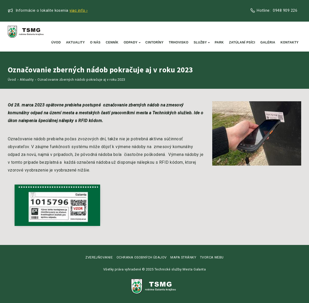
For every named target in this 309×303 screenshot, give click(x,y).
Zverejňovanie (99, 257)
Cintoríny (154, 42)
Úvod (56, 42)
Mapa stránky (183, 257)
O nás (95, 42)
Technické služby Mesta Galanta (180, 269)
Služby (202, 42)
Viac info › (78, 10)
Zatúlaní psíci (242, 42)
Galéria (267, 42)
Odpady (132, 42)
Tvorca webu (212, 257)
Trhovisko (179, 42)
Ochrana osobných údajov (142, 257)
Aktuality (75, 42)
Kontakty (289, 42)
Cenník (112, 42)
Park (219, 42)
